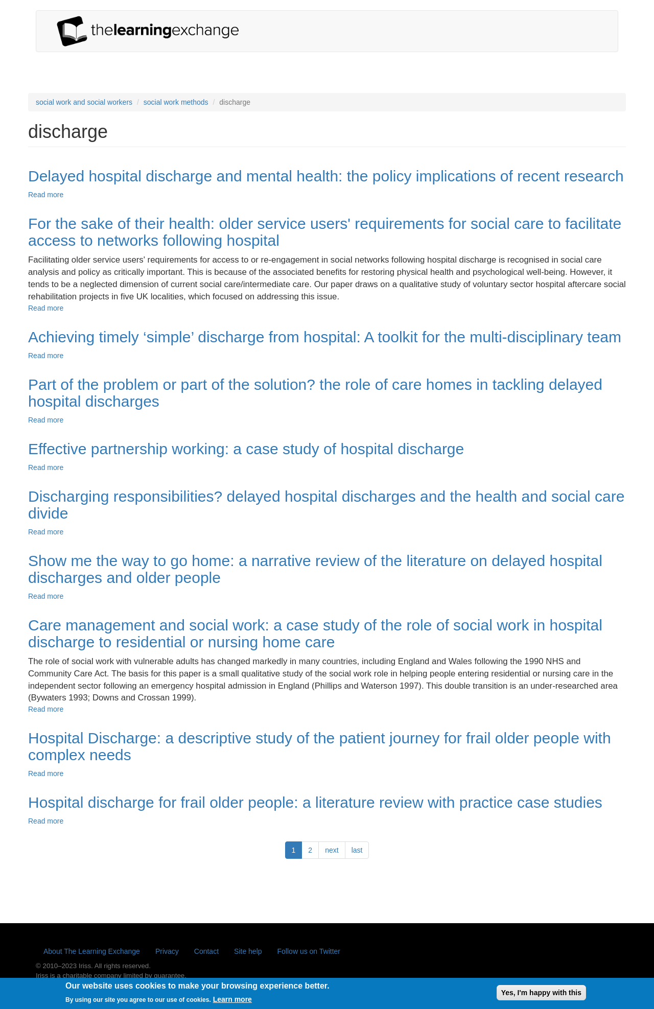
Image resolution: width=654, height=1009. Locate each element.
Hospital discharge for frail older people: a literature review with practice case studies (315, 802)
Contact (206, 951)
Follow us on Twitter (308, 951)
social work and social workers (84, 102)
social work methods (176, 102)
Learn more (232, 1002)
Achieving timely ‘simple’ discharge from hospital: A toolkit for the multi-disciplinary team (324, 336)
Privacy (167, 951)
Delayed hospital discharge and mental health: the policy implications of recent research (326, 176)
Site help (248, 951)
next (331, 850)
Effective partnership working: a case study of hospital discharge (246, 448)
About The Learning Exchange (91, 951)
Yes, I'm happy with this (541, 995)
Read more (45, 195)
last (357, 850)
